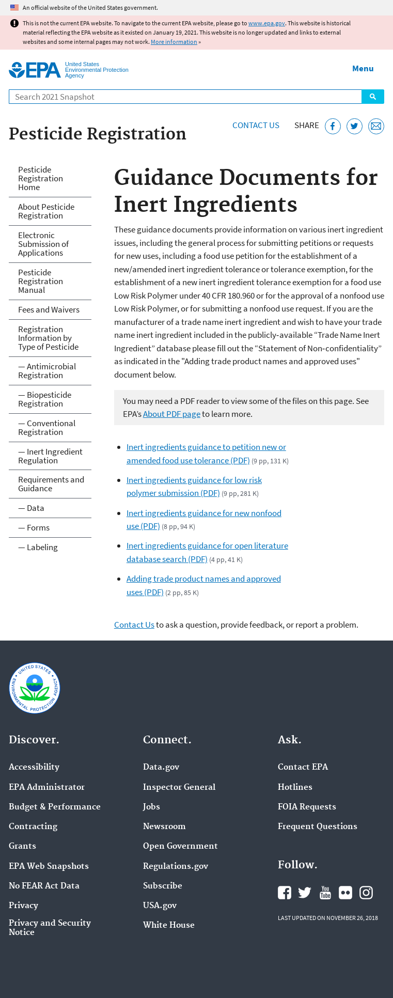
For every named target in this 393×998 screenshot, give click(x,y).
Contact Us (255, 125)
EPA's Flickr (345, 892)
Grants (22, 846)
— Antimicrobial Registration (47, 371)
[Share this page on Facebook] (333, 126)
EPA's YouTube (325, 892)
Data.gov (161, 767)
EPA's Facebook (284, 892)
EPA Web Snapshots (49, 866)
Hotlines (295, 787)
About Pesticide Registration (46, 211)
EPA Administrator (47, 787)
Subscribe (162, 886)
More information (174, 41)
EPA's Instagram (366, 892)
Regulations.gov (175, 866)
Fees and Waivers (49, 309)
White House (169, 925)
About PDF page (171, 413)
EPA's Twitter (304, 892)
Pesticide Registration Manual (40, 281)
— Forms (34, 527)
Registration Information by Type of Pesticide (48, 337)
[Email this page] (376, 126)
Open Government (180, 846)
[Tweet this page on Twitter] (355, 126)
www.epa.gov (266, 23)
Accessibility (34, 767)
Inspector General (179, 787)
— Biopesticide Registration (44, 399)
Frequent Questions (317, 827)
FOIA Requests (307, 807)
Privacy (23, 906)
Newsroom (164, 827)
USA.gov (160, 906)
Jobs (151, 807)
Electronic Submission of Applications (43, 243)
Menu (363, 68)
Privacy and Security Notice (50, 928)
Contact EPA (303, 767)
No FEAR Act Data (44, 886)
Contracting (33, 827)
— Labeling (38, 547)
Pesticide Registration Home (40, 178)
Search (372, 96)
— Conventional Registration (46, 427)
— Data (31, 507)
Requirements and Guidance (51, 484)
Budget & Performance (55, 807)
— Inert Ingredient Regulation (50, 456)
